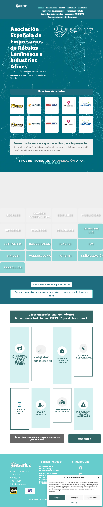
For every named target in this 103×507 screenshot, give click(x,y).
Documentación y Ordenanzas (62, 17)
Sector (62, 8)
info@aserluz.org (18, 484)
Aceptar (57, 498)
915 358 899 (15, 478)
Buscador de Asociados (52, 14)
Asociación (51, 8)
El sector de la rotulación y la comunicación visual (49, 468)
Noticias (72, 8)
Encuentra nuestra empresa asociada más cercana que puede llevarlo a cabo (51, 294)
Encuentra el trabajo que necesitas (51, 284)
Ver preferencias (91, 498)
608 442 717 (15, 481)
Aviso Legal (74, 502)
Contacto (82, 8)
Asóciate (84, 438)
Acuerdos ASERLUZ (74, 14)
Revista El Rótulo (75, 11)
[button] (99, 478)
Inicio (41, 8)
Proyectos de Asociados (53, 11)
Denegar (74, 498)
